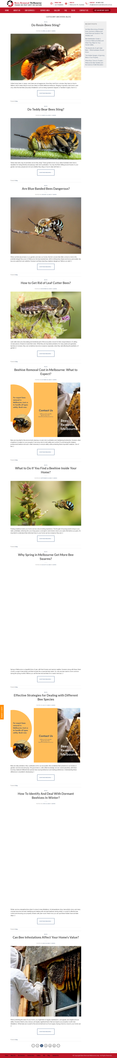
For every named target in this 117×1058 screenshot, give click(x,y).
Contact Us (84, 10)
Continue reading (46, 93)
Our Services (30, 10)
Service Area (45, 10)
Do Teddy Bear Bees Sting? (46, 109)
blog (45, 21)
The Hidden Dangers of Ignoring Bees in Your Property (94, 56)
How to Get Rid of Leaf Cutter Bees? (46, 283)
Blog (73, 10)
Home (7, 10)
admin (53, 31)
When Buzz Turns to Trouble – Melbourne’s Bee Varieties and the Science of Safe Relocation (94, 62)
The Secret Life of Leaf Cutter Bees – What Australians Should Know (94, 50)
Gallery (57, 10)
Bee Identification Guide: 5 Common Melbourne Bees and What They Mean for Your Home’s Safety (94, 42)
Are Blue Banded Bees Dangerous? (46, 188)
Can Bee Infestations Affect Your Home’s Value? (46, 937)
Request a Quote (2, 712)
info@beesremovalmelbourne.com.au (101, 4)
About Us (16, 10)
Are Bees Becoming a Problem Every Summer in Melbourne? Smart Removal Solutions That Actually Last (94, 32)
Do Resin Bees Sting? (45, 25)
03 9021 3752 (100, 2)
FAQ (65, 10)
